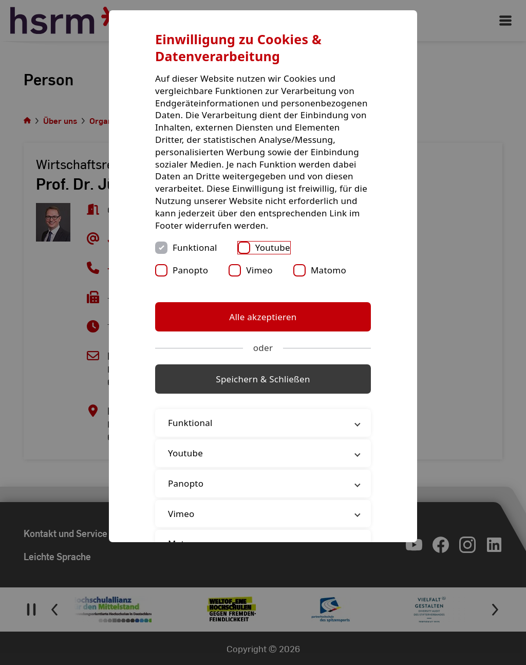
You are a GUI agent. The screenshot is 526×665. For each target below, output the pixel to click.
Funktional (195, 247)
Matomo (328, 270)
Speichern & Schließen (263, 379)
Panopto (190, 270)
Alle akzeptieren (262, 317)
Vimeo (259, 270)
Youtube (272, 247)
